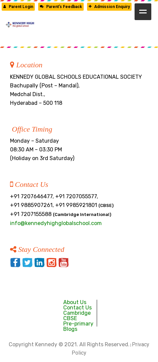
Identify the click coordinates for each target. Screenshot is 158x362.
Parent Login (18, 6)
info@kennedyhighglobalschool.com (56, 223)
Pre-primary (78, 323)
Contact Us (77, 307)
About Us (74, 302)
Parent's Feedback (61, 6)
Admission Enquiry (109, 6)
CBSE (70, 318)
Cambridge (77, 313)
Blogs (70, 329)
